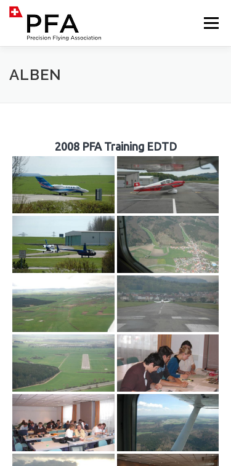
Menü (210, 23)
